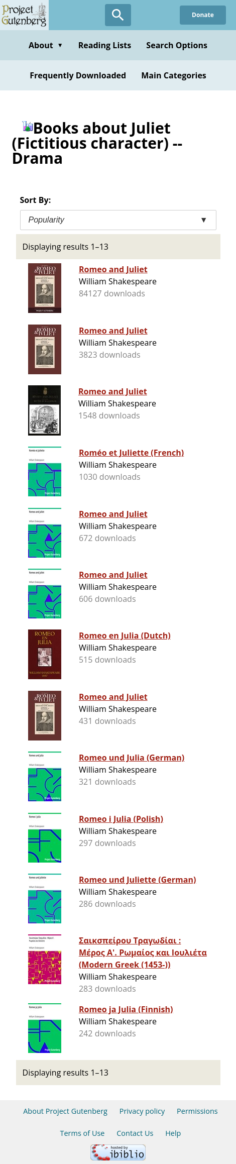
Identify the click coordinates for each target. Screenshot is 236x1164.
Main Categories (173, 75)
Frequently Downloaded (78, 75)
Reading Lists (105, 45)
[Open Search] (118, 15)
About (46, 45)
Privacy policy (142, 1111)
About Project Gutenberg (65, 1111)
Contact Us (134, 1133)
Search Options (176, 45)
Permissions (197, 1111)
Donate (203, 15)
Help (173, 1133)
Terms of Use (82, 1133)
